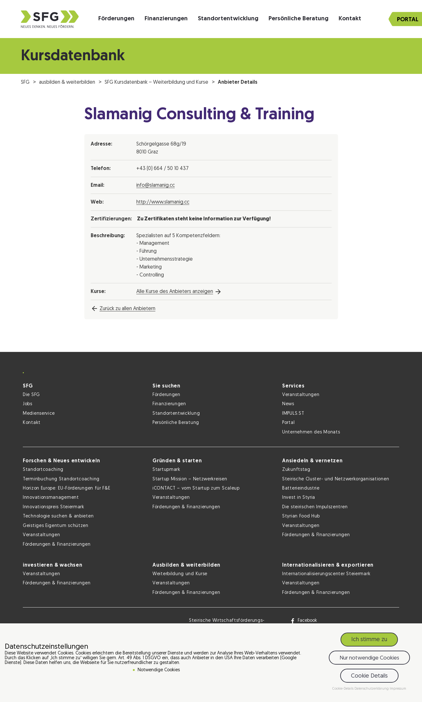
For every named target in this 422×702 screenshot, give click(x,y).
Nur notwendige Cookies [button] (369, 659)
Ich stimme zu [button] (369, 641)
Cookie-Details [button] (343, 690)
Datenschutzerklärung (372, 690)
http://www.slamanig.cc (162, 202)
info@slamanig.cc (155, 185)
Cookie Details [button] (369, 677)
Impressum (398, 690)
